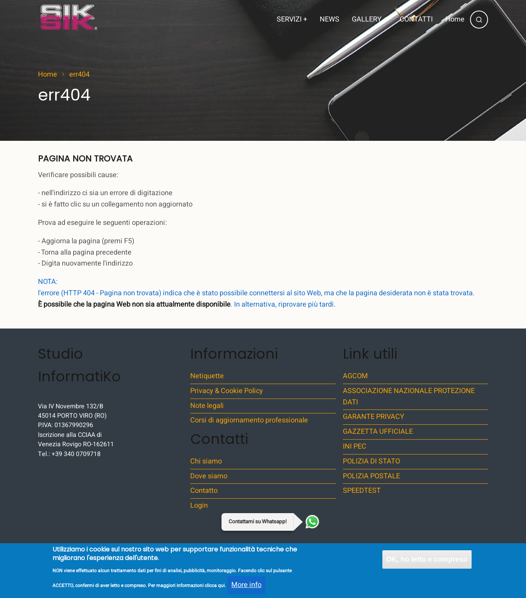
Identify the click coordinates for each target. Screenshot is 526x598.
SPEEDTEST (362, 490)
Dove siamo (208, 476)
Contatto (204, 490)
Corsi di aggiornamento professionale (249, 420)
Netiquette (207, 376)
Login (199, 505)
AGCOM (355, 376)
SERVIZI (292, 19)
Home (455, 19)
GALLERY (369, 19)
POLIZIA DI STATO (371, 461)
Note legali (207, 405)
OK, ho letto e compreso (427, 564)
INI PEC (354, 446)
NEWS (329, 19)
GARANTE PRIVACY (373, 416)
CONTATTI (416, 19)
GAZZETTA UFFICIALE (378, 431)
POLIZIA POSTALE (371, 476)
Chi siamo (206, 461)
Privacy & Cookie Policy (226, 391)
